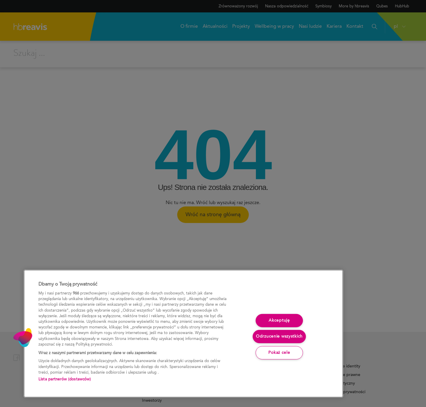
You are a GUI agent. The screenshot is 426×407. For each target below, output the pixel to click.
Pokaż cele (279, 353)
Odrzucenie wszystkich (279, 336)
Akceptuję (279, 320)
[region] (183, 334)
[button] (22, 337)
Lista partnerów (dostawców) (64, 379)
